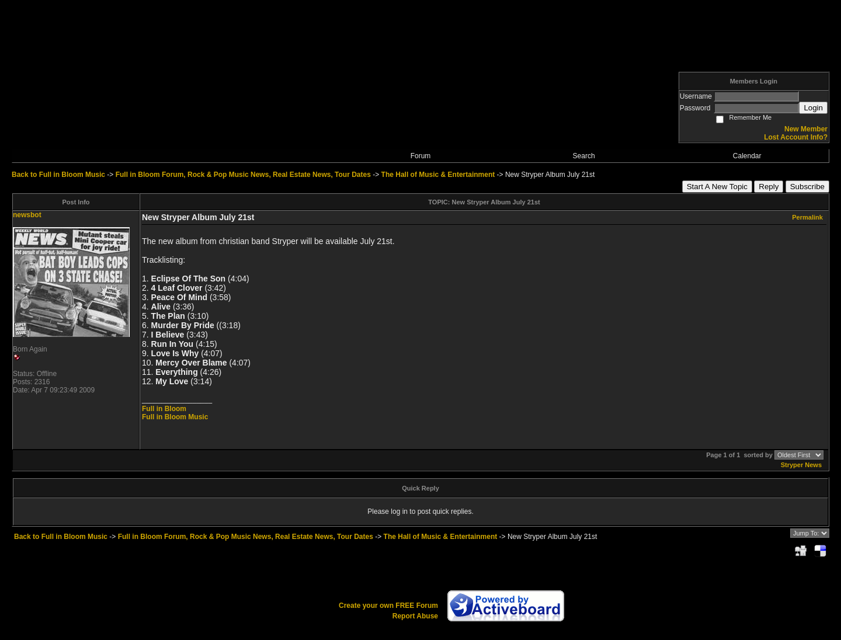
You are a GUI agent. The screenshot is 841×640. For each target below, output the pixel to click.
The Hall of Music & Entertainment (438, 175)
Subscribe (807, 186)
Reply (769, 186)
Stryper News (801, 464)
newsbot (27, 215)
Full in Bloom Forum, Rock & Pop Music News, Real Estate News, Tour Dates (243, 175)
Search (584, 156)
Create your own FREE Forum (388, 605)
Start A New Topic (717, 186)
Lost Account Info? (796, 137)
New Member (806, 129)
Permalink (807, 217)
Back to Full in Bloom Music (58, 175)
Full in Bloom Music (175, 417)
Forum (421, 156)
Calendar (747, 156)
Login (813, 107)
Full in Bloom (164, 409)
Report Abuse (415, 616)
